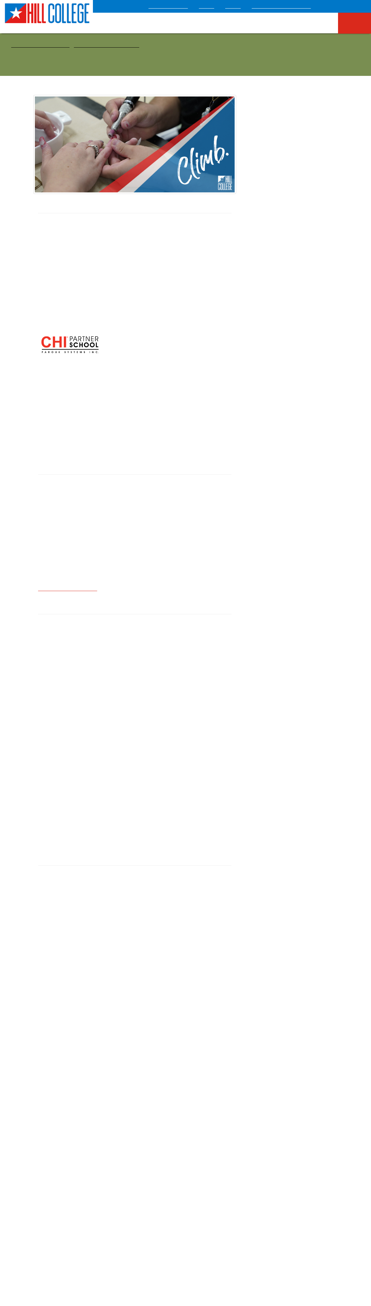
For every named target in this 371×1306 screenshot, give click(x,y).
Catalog (201, 1175)
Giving (241, 7)
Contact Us (72, 1185)
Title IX (49, 1206)
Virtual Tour (129, 1216)
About (216, 7)
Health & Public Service (103, 45)
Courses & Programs (42, 45)
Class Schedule (225, 1165)
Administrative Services (216, 1185)
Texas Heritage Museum (285, 7)
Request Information (287, 320)
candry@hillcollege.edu (67, 580)
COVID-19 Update (180, 7)
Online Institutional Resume (73, 1175)
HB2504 (49, 1165)
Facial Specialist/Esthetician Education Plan (292, 250)
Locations (50, 1145)
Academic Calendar (136, 1145)
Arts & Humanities (259, 149)
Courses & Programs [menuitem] (237, 22)
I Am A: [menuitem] (356, 22)
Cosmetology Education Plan (292, 239)
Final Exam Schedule (149, 1154)
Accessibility (104, 1258)
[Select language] (349, 5)
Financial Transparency (215, 1195)
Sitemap (228, 1258)
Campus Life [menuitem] (317, 22)
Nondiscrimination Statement (68, 1195)
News (123, 1206)
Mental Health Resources (187, 1258)
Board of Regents (261, 1258)
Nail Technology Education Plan (292, 262)
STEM (247, 200)
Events (200, 1145)
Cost (287, 300)
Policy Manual (130, 1195)
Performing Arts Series (139, 1185)
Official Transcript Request (149, 1165)
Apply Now (287, 281)
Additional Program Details (88, 1005)
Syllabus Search (209, 1155)
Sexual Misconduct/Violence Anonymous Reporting (71, 1219)
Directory (126, 1175)
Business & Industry (260, 166)
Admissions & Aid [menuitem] (179, 22)
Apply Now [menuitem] (132, 22)
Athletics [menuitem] (281, 23)
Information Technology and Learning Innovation (220, 1209)
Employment (53, 1155)
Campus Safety (139, 1258)
